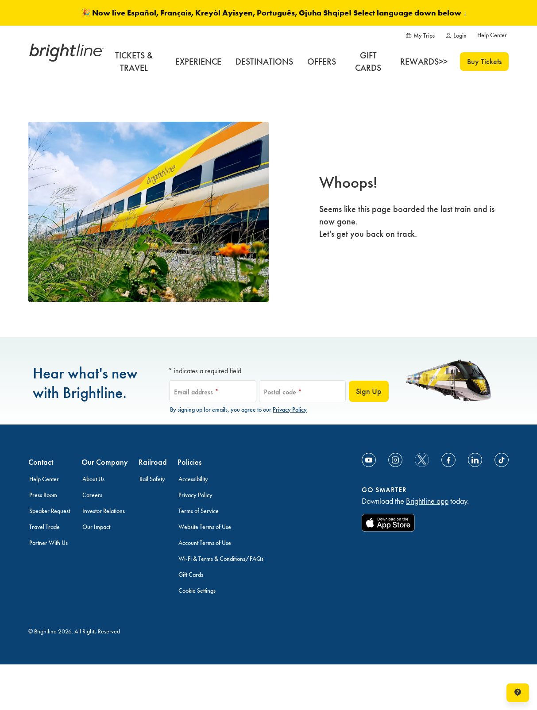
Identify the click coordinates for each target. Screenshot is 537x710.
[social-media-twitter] (422, 460)
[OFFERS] (321, 61)
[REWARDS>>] (423, 61)
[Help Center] (492, 35)
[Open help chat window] (517, 692)
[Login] (456, 35)
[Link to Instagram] (395, 460)
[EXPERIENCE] (198, 61)
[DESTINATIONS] (264, 61)
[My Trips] (420, 35)
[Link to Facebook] (448, 460)
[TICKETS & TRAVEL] (133, 61)
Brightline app (427, 501)
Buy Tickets (484, 61)
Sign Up (369, 391)
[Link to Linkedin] (475, 460)
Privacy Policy (290, 409)
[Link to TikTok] (502, 460)
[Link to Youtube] (369, 460)
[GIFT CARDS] (368, 61)
